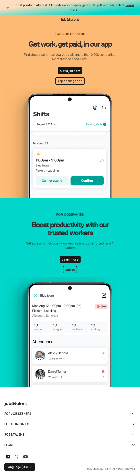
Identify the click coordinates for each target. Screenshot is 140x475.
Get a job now (70, 71)
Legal (8, 445)
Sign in (70, 270)
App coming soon (70, 81)
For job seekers (17, 414)
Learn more (70, 259)
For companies (16, 424)
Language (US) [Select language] (17, 467)
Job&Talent (14, 434)
